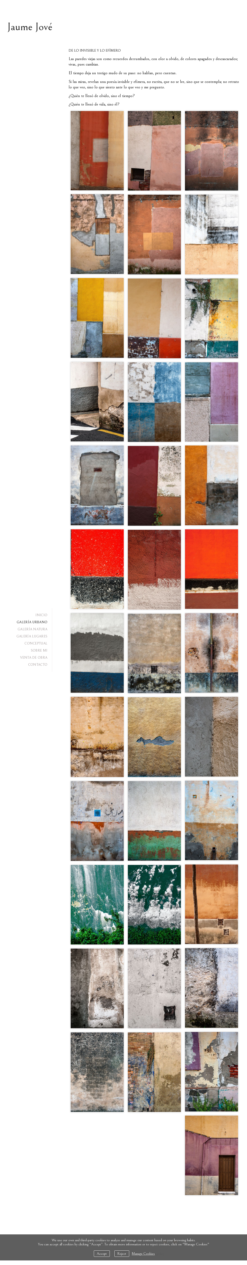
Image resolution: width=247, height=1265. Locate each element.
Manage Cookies (143, 1254)
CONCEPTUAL (35, 643)
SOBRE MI (39, 650)
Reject (121, 1254)
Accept (102, 1254)
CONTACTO (37, 665)
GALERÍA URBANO (32, 622)
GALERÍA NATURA (32, 629)
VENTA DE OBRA (33, 658)
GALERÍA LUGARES (32, 636)
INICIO (41, 615)
